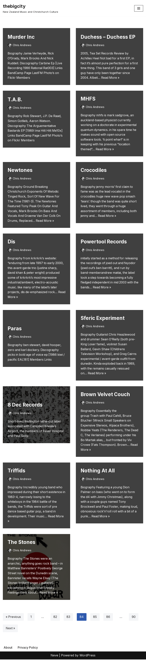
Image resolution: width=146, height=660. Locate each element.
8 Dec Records (25, 405)
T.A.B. (15, 99)
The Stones (21, 543)
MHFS (88, 99)
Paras (15, 329)
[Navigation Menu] (138, 8)
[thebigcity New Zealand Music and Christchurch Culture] (30, 8)
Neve (54, 656)
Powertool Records (104, 242)
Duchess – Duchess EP (108, 37)
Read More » (111, 77)
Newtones (20, 170)
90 (134, 617)
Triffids (16, 471)
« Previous (13, 617)
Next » (10, 629)
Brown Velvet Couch (105, 395)
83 (68, 617)
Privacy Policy (28, 648)
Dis (11, 242)
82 (55, 617)
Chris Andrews (22, 45)
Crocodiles (94, 170)
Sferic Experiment (103, 318)
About (8, 648)
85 (95, 617)
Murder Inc (21, 37)
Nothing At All (98, 471)
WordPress (87, 656)
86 (108, 617)
